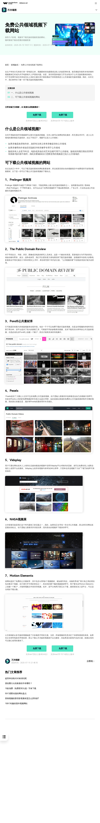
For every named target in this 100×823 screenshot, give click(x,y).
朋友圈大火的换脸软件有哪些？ (17, 683)
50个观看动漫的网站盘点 (15, 693)
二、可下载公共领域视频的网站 (25, 97)
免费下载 (37, 115)
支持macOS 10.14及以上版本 (62, 121)
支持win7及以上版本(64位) (36, 121)
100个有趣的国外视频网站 (15, 703)
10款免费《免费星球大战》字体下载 (19, 688)
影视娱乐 (14, 65)
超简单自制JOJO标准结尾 (15, 678)
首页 (7, 65)
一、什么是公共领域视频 (22, 92)
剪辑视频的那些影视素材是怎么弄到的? (21, 698)
